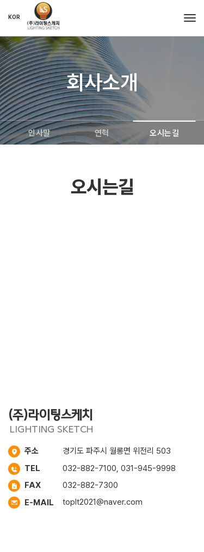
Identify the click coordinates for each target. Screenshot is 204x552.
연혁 (102, 133)
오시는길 (164, 133)
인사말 (39, 133)
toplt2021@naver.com (103, 502)
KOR (14, 17)
